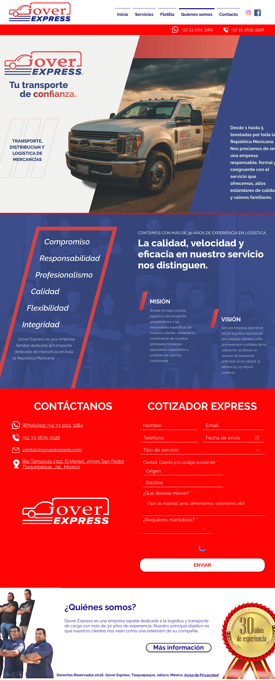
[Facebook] (257, 12)
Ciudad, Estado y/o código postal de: (179, 462)
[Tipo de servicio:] (202, 449)
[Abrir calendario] (257, 438)
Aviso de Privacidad (201, 675)
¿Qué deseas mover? (166, 493)
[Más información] (178, 647)
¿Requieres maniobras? (169, 519)
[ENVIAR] (202, 565)
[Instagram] (248, 12)
